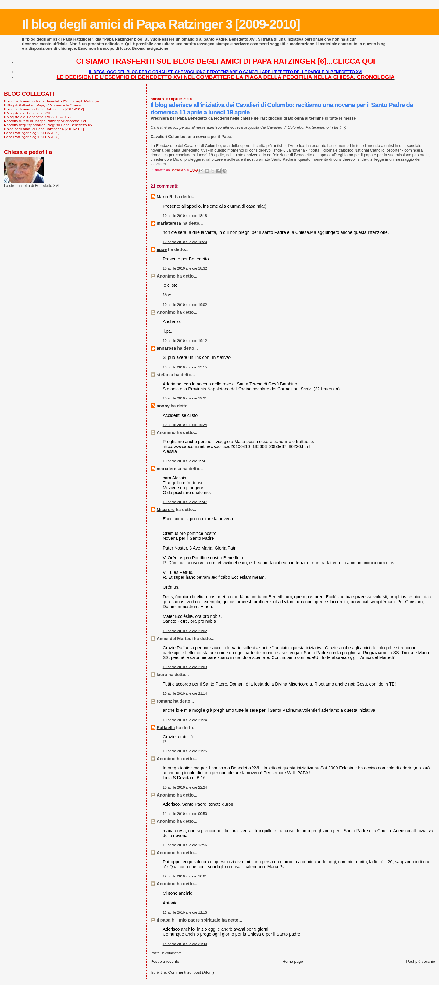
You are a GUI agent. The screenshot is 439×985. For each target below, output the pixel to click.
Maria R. (165, 196)
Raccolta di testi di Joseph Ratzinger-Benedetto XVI (45, 121)
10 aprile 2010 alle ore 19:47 (185, 502)
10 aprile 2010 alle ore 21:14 (185, 693)
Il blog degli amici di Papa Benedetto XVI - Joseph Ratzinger (51, 101)
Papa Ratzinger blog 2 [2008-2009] (31, 133)
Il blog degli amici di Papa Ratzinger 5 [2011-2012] (44, 109)
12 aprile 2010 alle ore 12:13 (185, 912)
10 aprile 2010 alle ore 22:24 (185, 787)
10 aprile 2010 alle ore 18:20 (185, 242)
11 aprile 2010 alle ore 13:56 (185, 845)
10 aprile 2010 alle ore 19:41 (185, 461)
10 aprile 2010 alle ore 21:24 (185, 720)
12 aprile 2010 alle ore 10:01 (185, 876)
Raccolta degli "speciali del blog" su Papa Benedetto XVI (49, 125)
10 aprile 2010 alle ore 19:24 (185, 425)
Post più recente (165, 961)
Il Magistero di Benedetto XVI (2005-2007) (37, 117)
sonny (163, 405)
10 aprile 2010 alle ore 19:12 (185, 340)
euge (162, 249)
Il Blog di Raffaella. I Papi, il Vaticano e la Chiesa (42, 105)
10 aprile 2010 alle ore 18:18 (185, 215)
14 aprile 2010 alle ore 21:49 (185, 944)
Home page (292, 961)
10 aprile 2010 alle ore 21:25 (185, 751)
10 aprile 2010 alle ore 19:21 (185, 398)
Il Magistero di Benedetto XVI (27, 113)
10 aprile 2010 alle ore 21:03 (185, 667)
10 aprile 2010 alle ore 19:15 (185, 367)
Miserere (166, 509)
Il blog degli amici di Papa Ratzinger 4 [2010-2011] (44, 129)
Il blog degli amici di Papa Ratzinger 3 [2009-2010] (161, 24)
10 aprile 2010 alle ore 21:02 (185, 631)
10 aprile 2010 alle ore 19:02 (185, 304)
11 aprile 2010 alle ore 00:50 (185, 813)
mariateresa (169, 223)
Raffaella (166, 727)
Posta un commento (166, 953)
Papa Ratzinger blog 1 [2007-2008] (31, 137)
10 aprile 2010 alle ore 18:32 (185, 268)
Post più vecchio (420, 961)
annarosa (166, 348)
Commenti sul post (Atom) (191, 972)
